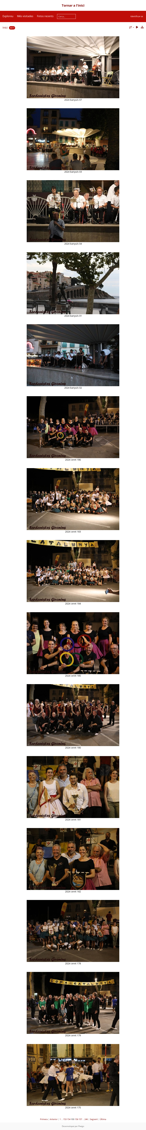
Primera (44, 1119)
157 (80, 1119)
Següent (94, 1119)
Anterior (54, 1119)
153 (65, 1119)
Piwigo (81, 1126)
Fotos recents (45, 16)
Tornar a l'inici (73, 5)
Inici (5, 27)
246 (86, 1119)
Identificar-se (136, 16)
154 (68, 1119)
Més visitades (25, 16)
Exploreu (8, 16)
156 (76, 1119)
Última (103, 1119)
